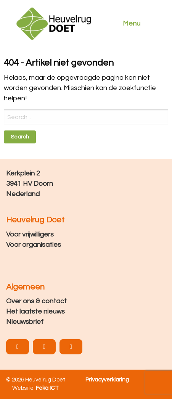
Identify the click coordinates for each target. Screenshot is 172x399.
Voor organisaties (33, 244)
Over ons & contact (36, 301)
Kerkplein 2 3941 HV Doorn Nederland (29, 184)
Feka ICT (47, 388)
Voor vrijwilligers (30, 234)
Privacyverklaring (107, 380)
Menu (131, 23)
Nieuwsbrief (24, 321)
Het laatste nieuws (35, 311)
